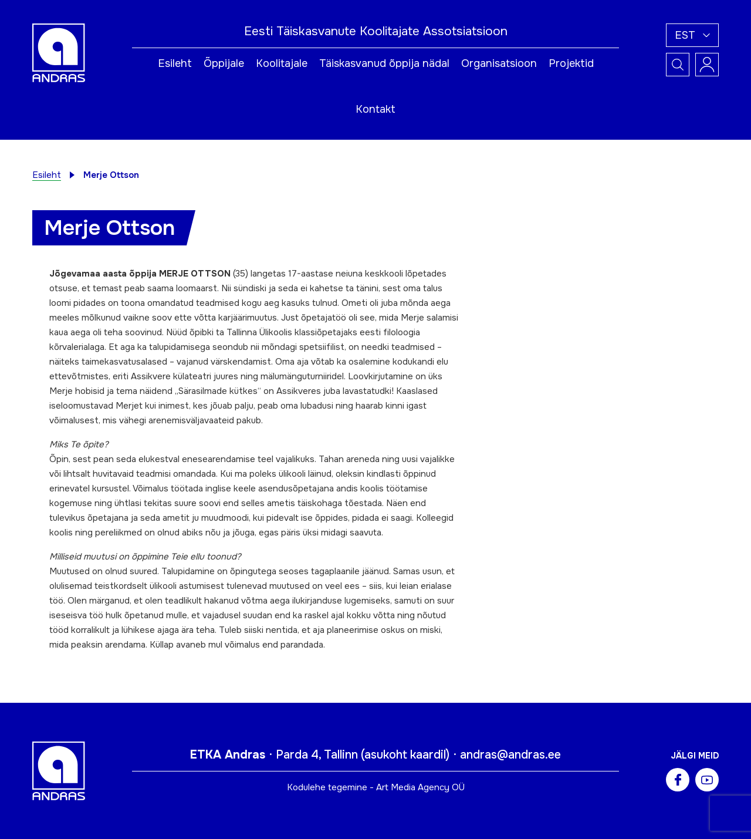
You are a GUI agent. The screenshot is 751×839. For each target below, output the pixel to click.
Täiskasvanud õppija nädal (384, 63)
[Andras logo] (58, 52)
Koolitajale (281, 63)
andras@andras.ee (510, 754)
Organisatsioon (499, 63)
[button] (692, 35)
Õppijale (224, 63)
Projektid (571, 63)
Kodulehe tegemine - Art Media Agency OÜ (376, 787)
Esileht (175, 63)
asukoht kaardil (405, 754)
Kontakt (375, 109)
